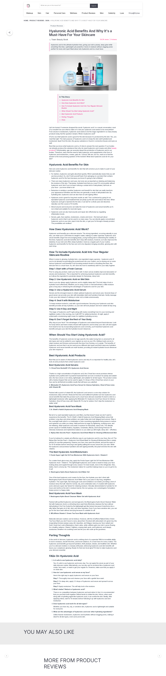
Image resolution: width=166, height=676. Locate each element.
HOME (26, 20)
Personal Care (59, 13)
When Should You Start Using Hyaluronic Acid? (77, 111)
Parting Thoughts (67, 117)
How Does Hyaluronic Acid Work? (72, 103)
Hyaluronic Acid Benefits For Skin (72, 100)
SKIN (47, 20)
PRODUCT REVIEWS (37, 20)
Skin (39, 13)
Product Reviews (88, 13)
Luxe (122, 13)
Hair (47, 13)
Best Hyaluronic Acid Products (71, 114)
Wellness (73, 13)
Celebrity (111, 13)
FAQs (63, 120)
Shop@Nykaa (134, 13)
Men (102, 13)
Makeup (29, 13)
